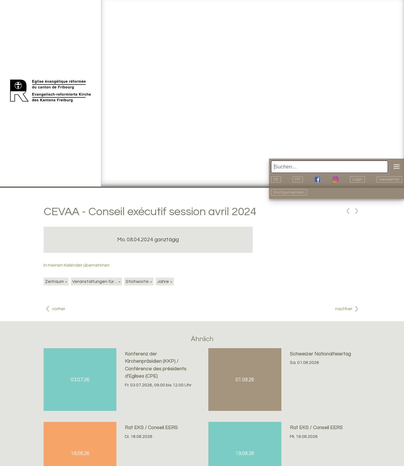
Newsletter (389, 179)
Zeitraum (54, 281)
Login (357, 179)
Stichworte (137, 281)
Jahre (163, 281)
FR (297, 179)
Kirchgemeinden (289, 192)
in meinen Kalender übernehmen (77, 265)
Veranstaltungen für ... (94, 281)
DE (276, 179)
